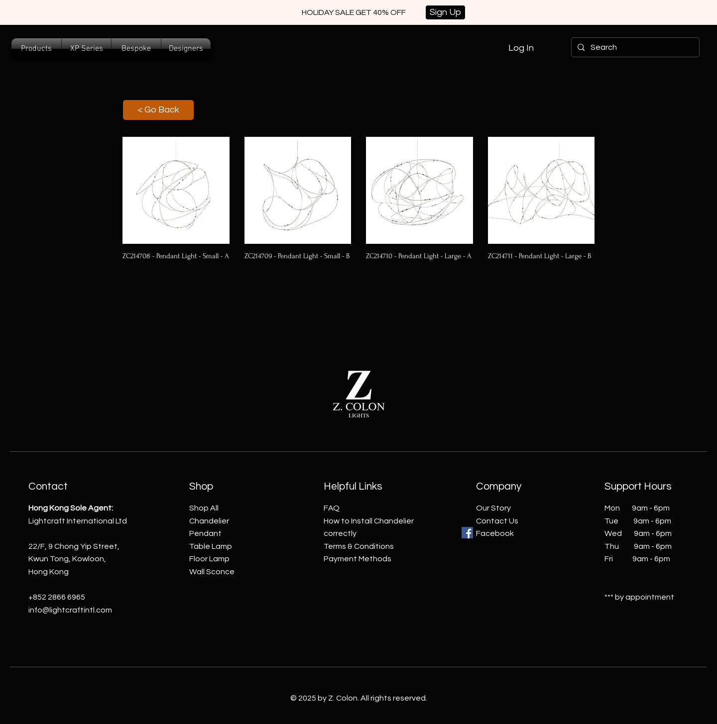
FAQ (332, 508)
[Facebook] (467, 532)
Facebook (495, 533)
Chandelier (209, 521)
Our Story (493, 508)
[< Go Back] (158, 110)
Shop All (204, 508)
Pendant (205, 533)
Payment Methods (357, 559)
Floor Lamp (209, 559)
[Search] (634, 47)
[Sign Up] (445, 12)
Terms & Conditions (359, 546)
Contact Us (497, 521)
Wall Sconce (212, 572)
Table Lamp (210, 546)
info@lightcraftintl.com (70, 610)
